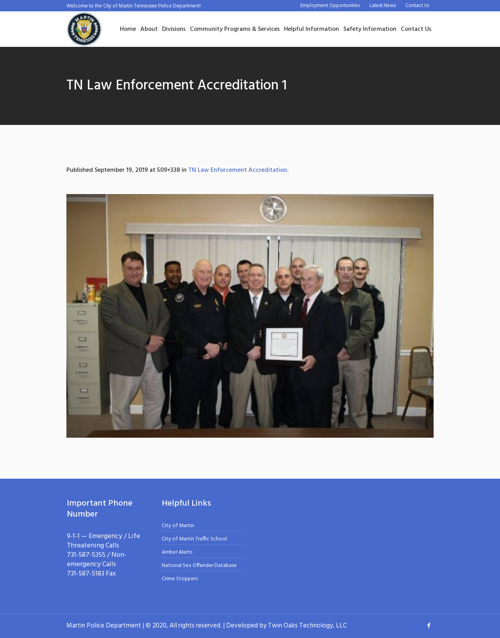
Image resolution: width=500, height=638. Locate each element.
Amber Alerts (177, 552)
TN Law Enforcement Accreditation (237, 170)
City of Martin (178, 525)
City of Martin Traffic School (194, 539)
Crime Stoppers (180, 578)
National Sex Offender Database (199, 565)
